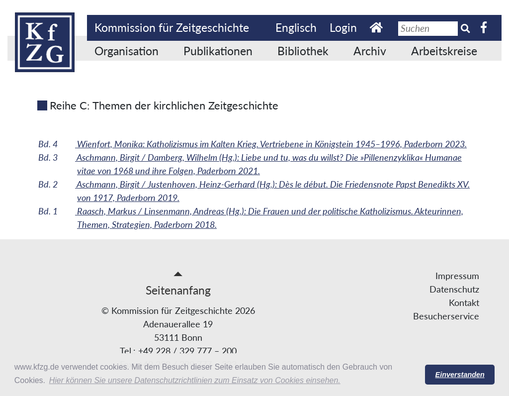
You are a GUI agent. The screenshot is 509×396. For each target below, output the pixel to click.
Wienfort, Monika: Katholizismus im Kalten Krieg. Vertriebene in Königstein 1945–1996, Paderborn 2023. (262, 143)
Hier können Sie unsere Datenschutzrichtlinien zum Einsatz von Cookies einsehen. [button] (194, 380)
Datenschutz (454, 289)
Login (343, 27)
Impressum (457, 275)
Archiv (369, 51)
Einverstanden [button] (460, 375)
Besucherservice (446, 315)
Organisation (126, 51)
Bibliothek (303, 51)
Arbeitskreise (444, 51)
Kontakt (464, 302)
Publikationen (218, 51)
